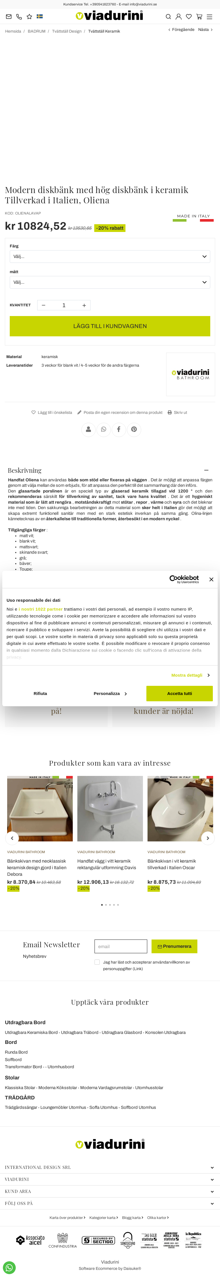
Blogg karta (132, 1218)
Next (208, 838)
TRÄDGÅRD (20, 1098)
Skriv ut (176, 412)
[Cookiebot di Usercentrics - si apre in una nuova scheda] (174, 579)
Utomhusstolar (149, 1087)
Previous (12, 838)
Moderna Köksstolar (57, 1087)
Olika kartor (157, 1218)
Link (138, 969)
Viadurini (109, 1179)
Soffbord (13, 1059)
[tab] (110, 470)
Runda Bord (16, 1052)
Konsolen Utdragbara (165, 1032)
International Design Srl (109, 1167)
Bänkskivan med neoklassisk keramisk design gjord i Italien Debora (36, 868)
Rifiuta (40, 693)
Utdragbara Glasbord (122, 1032)
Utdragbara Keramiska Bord (31, 1032)
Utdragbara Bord (25, 1022)
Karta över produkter (67, 1218)
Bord (11, 1042)
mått (14, 272)
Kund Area (109, 1191)
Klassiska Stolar (20, 1087)
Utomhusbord (61, 1067)
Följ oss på (109, 1203)
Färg (14, 246)
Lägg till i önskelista (51, 412)
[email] (121, 946)
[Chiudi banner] (211, 579)
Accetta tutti (179, 693)
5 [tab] (123, 909)
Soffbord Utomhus (138, 1107)
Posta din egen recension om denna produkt (119, 412)
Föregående (183, 29)
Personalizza (110, 693)
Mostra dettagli (186, 675)
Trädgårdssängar (21, 1107)
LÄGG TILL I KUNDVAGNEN (110, 326)
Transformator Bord (23, 1067)
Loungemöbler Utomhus (63, 1107)
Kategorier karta (102, 1218)
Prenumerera (174, 946)
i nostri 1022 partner (41, 609)
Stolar (12, 1078)
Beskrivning (25, 470)
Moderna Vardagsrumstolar (106, 1087)
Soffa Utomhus (103, 1107)
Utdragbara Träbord (80, 1032)
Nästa (203, 29)
